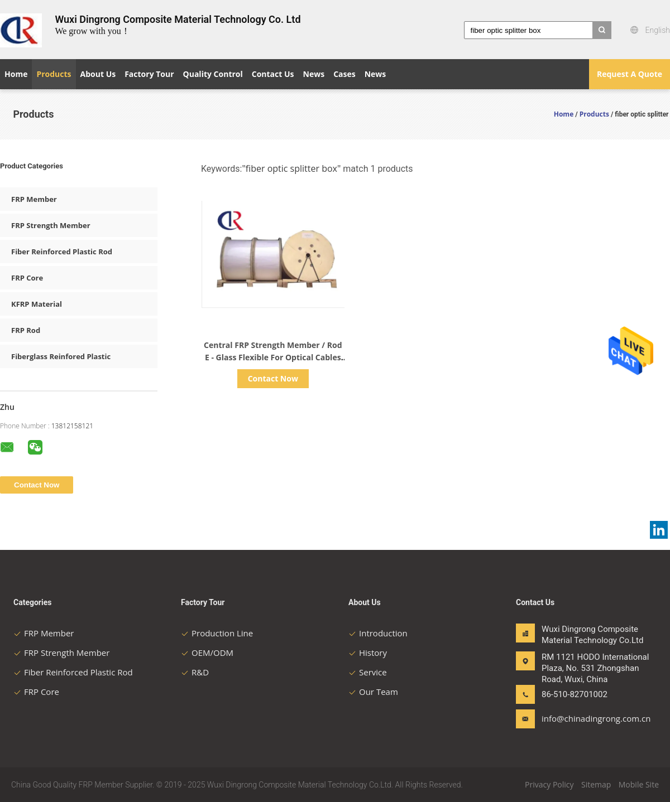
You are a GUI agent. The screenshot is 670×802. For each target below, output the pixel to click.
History (367, 652)
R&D (195, 672)
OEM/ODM (207, 652)
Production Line (217, 633)
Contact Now (273, 378)
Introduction (378, 633)
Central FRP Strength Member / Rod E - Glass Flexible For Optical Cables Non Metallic (273, 357)
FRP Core (27, 278)
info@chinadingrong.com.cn (577, 718)
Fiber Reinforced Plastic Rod (61, 252)
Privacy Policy (549, 784)
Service (367, 672)
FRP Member (34, 199)
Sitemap (596, 784)
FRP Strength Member (50, 225)
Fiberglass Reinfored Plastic (61, 356)
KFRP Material (36, 304)
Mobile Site (639, 784)
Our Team (373, 691)
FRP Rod (25, 330)
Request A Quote (629, 74)
